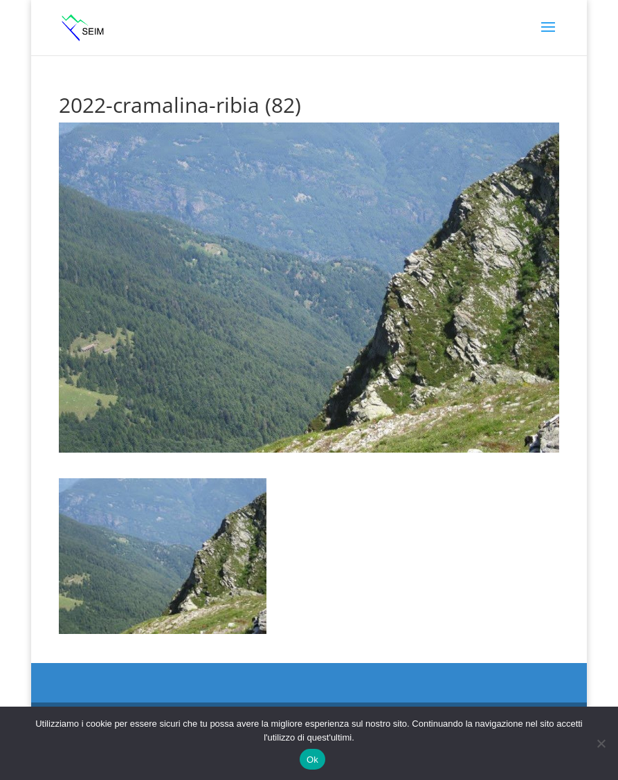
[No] (601, 743)
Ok (312, 759)
